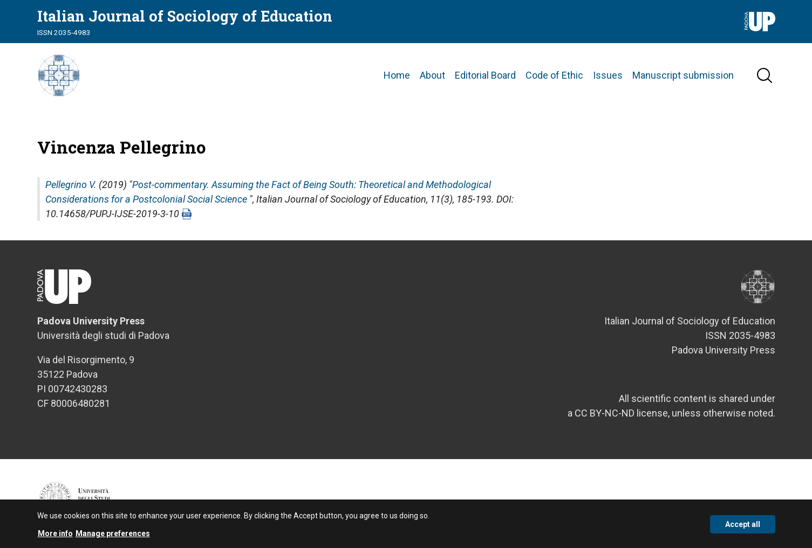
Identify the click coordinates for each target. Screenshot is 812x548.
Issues (608, 75)
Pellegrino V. (71, 184)
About (432, 75)
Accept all (742, 527)
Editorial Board (485, 75)
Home (397, 75)
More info (55, 536)
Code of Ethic (554, 75)
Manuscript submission (683, 75)
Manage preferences (113, 536)
